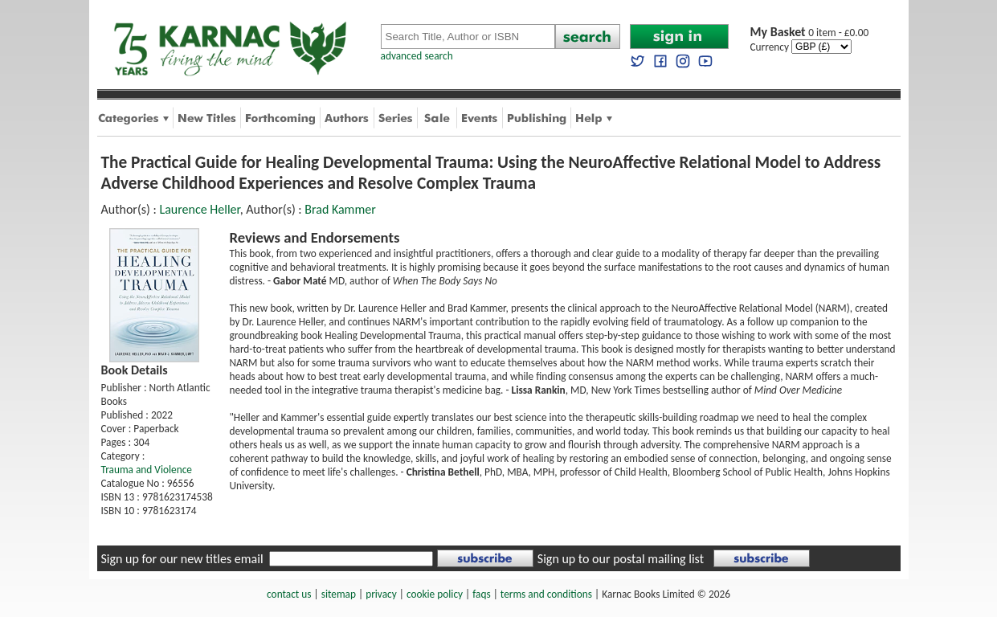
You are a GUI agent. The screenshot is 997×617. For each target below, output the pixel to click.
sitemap (338, 594)
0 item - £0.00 (809, 32)
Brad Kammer (339, 209)
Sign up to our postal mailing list (620, 558)
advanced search (417, 56)
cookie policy (435, 594)
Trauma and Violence (146, 469)
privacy (381, 594)
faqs (481, 594)
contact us (289, 594)
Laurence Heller (199, 209)
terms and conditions (546, 594)
